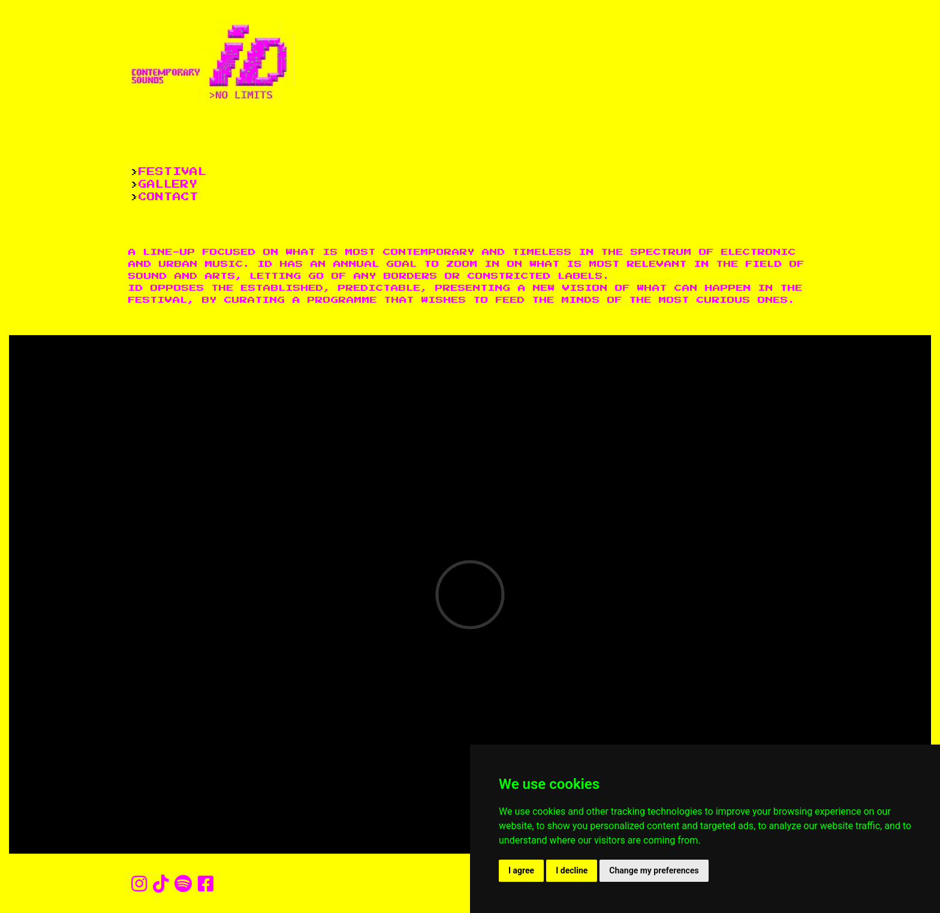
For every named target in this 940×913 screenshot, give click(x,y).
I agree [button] (521, 870)
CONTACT (168, 197)
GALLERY (167, 184)
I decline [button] (572, 870)
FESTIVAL (172, 172)
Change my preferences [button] (653, 870)
